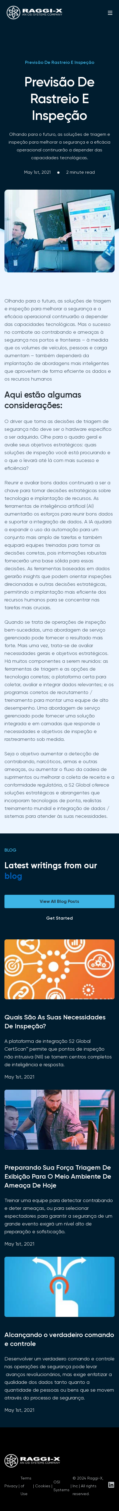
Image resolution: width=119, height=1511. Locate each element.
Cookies (42, 1486)
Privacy (11, 1486)
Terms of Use (26, 1486)
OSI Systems (61, 1486)
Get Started (59, 918)
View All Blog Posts (59, 901)
